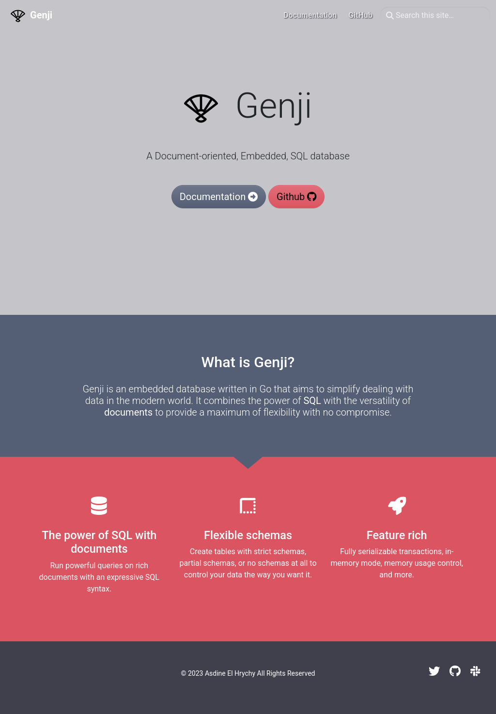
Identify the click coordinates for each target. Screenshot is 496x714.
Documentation (219, 196)
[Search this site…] (435, 15)
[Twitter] (434, 671)
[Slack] (475, 671)
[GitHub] (455, 671)
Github (296, 196)
